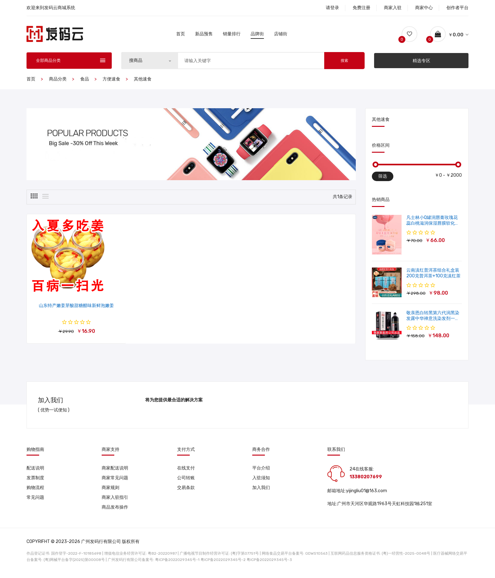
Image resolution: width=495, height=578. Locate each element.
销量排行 (232, 35)
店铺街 (280, 35)
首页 (180, 35)
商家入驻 (393, 7)
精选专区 (421, 63)
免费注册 (361, 7)
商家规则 (110, 491)
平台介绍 (261, 471)
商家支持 (110, 452)
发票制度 (35, 481)
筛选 (382, 179)
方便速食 (111, 82)
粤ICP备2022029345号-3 (269, 564)
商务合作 (261, 452)
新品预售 (204, 35)
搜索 (344, 64)
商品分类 (58, 82)
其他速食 (143, 82)
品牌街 (257, 35)
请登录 (332, 7)
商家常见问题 (115, 481)
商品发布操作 (115, 511)
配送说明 (35, 471)
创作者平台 (457, 7)
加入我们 (261, 491)
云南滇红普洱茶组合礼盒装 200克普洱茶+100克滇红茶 (433, 276)
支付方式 (186, 452)
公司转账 (186, 481)
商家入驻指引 (115, 501)
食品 (84, 82)
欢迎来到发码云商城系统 (51, 7)
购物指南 (35, 452)
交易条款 (186, 491)
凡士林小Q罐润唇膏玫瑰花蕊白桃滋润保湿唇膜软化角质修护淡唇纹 (432, 226)
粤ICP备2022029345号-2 (223, 564)
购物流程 (35, 491)
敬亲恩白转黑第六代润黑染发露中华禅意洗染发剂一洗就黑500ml (432, 321)
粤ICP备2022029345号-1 (177, 564)
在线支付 (186, 471)
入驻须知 (261, 481)
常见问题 (35, 501)
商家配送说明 (115, 471)
